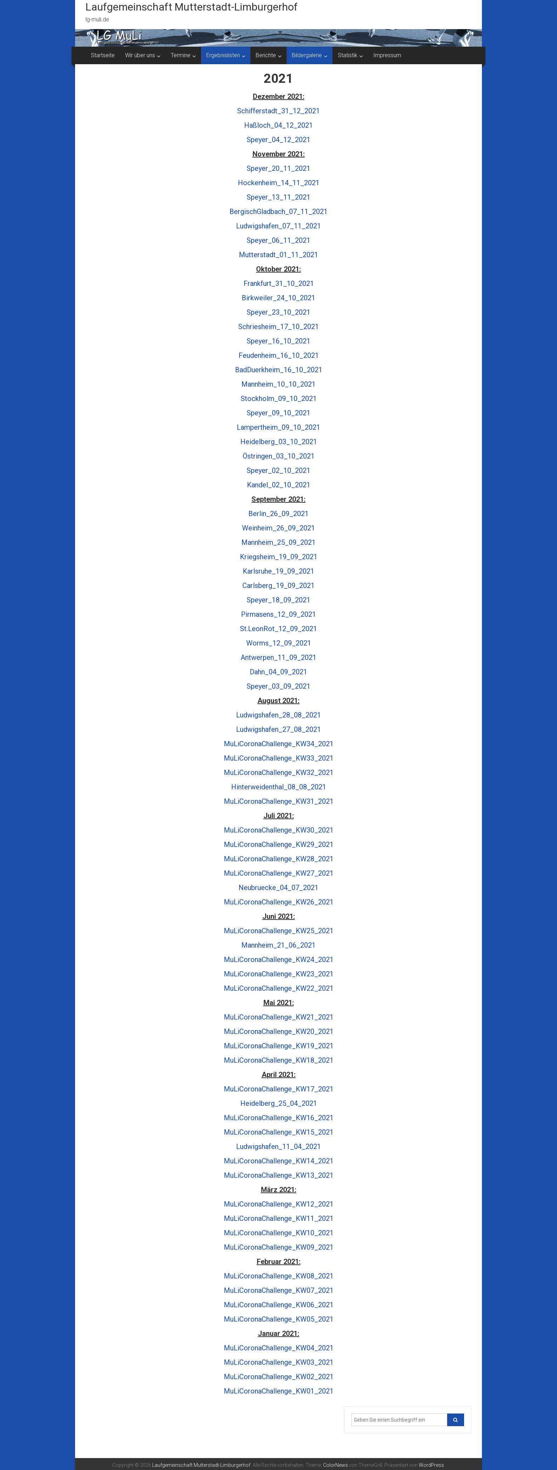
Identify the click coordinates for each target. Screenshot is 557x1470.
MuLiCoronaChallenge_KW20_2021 (279, 1031)
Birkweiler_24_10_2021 (278, 298)
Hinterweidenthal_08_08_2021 (278, 787)
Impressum (387, 55)
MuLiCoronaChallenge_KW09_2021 (279, 1247)
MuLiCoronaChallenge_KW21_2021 (279, 1017)
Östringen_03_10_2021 (279, 456)
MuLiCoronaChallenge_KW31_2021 (279, 801)
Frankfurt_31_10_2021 (278, 283)
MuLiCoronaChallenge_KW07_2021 (279, 1290)
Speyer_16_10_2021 (278, 341)
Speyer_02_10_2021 (278, 470)
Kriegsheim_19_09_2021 (278, 557)
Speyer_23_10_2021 (278, 312)
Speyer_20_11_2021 (278, 168)
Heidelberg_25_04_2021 (278, 1103)
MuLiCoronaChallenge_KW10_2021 (279, 1233)
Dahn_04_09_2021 (278, 672)
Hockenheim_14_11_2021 (279, 183)
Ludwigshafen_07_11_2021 (278, 226)
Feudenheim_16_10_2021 (279, 355)
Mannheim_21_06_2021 (278, 945)
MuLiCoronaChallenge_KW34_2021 (279, 744)
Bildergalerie (307, 55)
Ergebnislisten (223, 55)
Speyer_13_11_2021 (278, 197)
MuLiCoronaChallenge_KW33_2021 (279, 758)
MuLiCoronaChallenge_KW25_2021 (279, 931)
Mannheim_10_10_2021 (278, 384)
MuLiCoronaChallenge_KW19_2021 (279, 1046)
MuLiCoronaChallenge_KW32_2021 (279, 772)
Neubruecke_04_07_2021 (278, 887)
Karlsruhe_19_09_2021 (278, 571)
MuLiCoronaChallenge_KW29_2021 (279, 844)
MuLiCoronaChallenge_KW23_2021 (279, 974)
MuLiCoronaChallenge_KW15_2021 (279, 1132)
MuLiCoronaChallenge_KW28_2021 (279, 859)
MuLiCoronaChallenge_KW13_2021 (279, 1175)
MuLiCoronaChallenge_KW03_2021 (279, 1362)
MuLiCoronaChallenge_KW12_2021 (279, 1204)
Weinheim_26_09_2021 (278, 528)
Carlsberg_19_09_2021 (278, 585)
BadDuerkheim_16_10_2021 (278, 370)
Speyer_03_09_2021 (278, 686)
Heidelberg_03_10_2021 (278, 441)
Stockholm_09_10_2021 (279, 398)
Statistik (347, 55)
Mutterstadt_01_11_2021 (278, 254)
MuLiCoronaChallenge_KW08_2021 (279, 1276)
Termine (180, 55)
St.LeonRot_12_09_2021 (278, 628)
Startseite (103, 55)
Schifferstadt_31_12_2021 (278, 111)
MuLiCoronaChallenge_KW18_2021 (279, 1060)
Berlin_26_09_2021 (278, 513)
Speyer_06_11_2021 (278, 240)
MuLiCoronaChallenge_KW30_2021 (279, 830)
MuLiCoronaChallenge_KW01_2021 (279, 1391)
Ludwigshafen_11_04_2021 (278, 1146)
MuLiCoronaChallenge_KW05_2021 (279, 1319)
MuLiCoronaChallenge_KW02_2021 (279, 1376)
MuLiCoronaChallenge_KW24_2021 (279, 959)
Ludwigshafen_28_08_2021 (278, 715)
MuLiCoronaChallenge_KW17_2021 (279, 1089)
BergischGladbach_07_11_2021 (278, 211)
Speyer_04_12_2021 (278, 139)
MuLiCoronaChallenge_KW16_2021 (279, 1118)
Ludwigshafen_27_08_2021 (278, 729)
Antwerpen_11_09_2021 (278, 657)
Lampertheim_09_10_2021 (278, 427)
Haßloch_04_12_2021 (278, 125)
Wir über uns (140, 55)
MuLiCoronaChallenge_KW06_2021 (279, 1305)
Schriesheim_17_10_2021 (278, 326)
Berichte (266, 55)
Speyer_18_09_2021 (278, 600)
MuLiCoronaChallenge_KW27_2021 (279, 873)
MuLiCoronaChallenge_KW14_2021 (279, 1161)
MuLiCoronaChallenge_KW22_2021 (279, 988)
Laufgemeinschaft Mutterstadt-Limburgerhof (192, 7)
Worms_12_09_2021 (278, 643)
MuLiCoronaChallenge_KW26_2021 (279, 902)
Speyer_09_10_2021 (278, 413)
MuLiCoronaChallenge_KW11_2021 (279, 1218)
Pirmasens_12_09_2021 (278, 614)
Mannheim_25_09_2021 (278, 542)
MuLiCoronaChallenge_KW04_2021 (279, 1348)
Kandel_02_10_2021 (278, 485)
